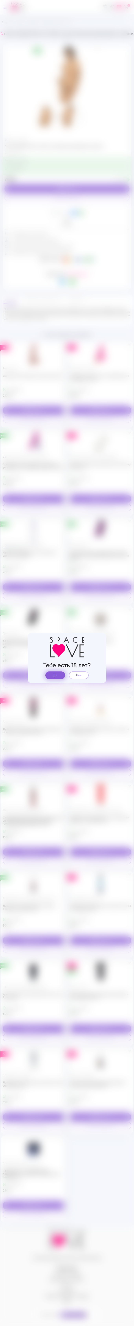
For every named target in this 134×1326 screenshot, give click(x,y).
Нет (78, 675)
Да (55, 675)
